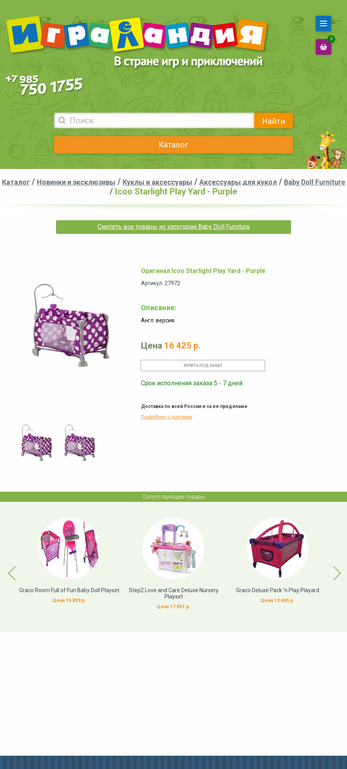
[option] (37, 443)
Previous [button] (7, 567)
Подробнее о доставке (166, 417)
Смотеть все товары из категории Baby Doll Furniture (174, 226)
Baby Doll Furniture (314, 182)
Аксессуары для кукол (238, 182)
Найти (273, 121)
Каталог (173, 144)
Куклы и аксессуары (157, 182)
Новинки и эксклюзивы (76, 182)
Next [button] (330, 567)
